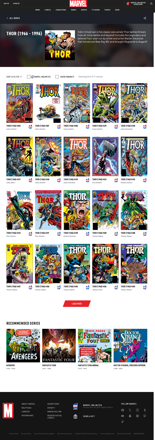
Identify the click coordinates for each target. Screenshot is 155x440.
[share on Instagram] (137, 410)
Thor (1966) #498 (128, 137)
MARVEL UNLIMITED (42, 88)
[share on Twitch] (145, 416)
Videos (107, 10)
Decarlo (129, 194)
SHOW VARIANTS (67, 88)
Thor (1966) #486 (42, 298)
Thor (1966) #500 (71, 137)
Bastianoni (129, 141)
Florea (100, 301)
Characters (61, 10)
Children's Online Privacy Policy (86, 434)
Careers (26, 412)
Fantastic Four (49, 377)
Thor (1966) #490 (71, 244)
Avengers (10, 377)
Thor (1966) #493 (128, 191)
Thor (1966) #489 (99, 244)
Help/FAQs (27, 408)
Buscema (73, 248)
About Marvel (28, 404)
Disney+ (51, 408)
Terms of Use (14, 434)
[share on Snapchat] (130, 416)
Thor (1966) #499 (99, 137)
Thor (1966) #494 (99, 191)
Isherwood (71, 194)
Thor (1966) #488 (128, 244)
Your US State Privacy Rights (44, 434)
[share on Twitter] (130, 410)
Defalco (66, 248)
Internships (28, 415)
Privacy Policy (26, 434)
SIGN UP (16, 3)
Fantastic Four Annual (88, 377)
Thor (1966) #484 (99, 298)
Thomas (95, 248)
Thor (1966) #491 (42, 244)
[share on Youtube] (122, 416)
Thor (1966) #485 (71, 298)
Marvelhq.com (54, 412)
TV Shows (96, 10)
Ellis (93, 194)
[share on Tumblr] (145, 410)
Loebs (8, 141)
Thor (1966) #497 (13, 191)
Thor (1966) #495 (71, 191)
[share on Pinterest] (137, 416)
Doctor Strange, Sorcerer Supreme (130, 377)
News (37, 10)
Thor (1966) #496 (42, 191)
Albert (13, 194)
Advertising (53, 404)
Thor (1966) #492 (13, 244)
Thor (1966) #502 (13, 137)
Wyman (100, 248)
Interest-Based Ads (124, 434)
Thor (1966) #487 (13, 298)
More (117, 10)
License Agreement (107, 434)
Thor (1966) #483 (128, 298)
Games (73, 10)
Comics (48, 10)
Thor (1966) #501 (42, 137)
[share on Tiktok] (122, 422)
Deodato (14, 141)
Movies (84, 10)
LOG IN (6, 3)
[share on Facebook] (122, 410)
